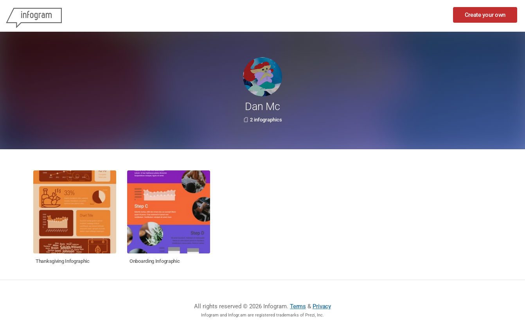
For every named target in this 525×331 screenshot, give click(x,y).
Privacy (322, 306)
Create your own (485, 14)
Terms (298, 306)
